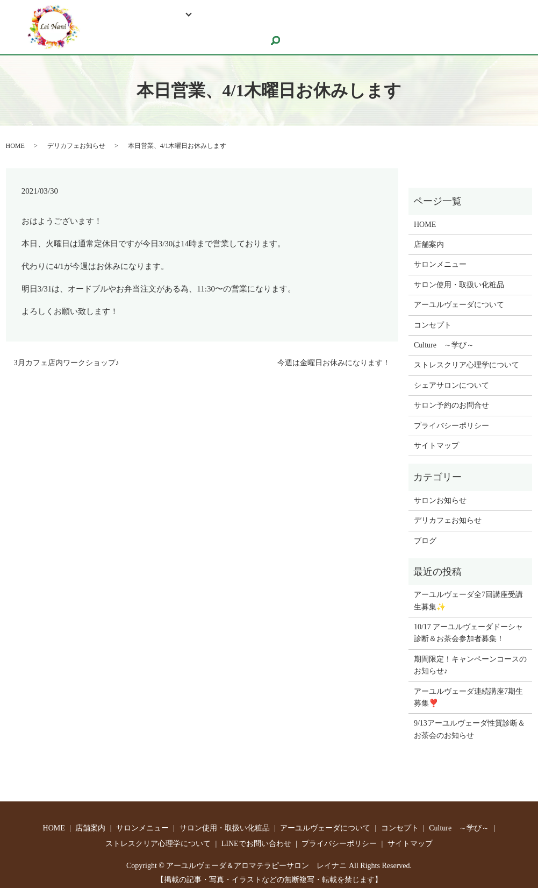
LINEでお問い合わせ (464, 13)
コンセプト (432, 319)
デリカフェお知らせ (76, 140)
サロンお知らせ (440, 495)
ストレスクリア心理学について (350, 13)
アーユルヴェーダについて (459, 299)
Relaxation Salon (162, 13)
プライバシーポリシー (451, 420)
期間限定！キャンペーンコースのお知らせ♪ (470, 659)
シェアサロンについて (236, 33)
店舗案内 (429, 239)
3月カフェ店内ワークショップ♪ (66, 357)
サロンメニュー (440, 259)
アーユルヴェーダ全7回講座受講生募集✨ (468, 595)
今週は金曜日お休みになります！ (333, 357)
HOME (106, 13)
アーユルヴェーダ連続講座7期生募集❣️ (468, 691)
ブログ (425, 535)
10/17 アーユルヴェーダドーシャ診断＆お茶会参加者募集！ (468, 627)
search (299, 34)
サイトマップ (436, 440)
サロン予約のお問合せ (137, 33)
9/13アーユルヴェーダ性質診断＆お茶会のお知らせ (469, 724)
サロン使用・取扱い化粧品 (459, 279)
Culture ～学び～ (241, 13)
